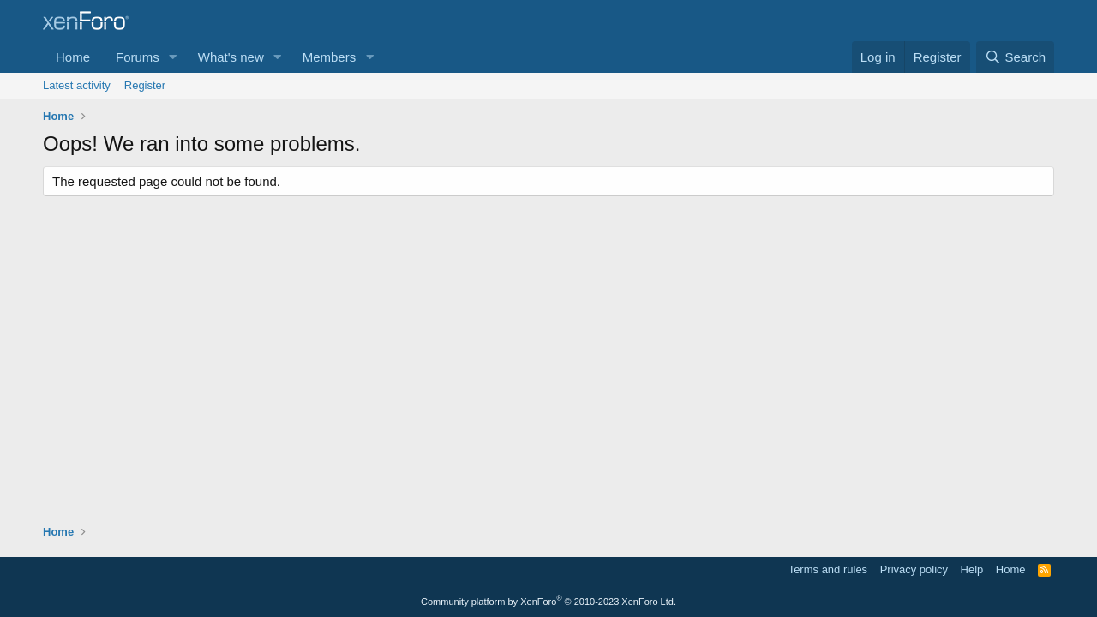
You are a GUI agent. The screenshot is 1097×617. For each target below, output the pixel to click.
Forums (137, 57)
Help (972, 569)
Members (330, 57)
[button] (173, 57)
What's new (231, 57)
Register (144, 85)
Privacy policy (914, 569)
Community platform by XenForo (548, 601)
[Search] (1015, 57)
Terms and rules (827, 569)
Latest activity (77, 85)
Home (73, 57)
